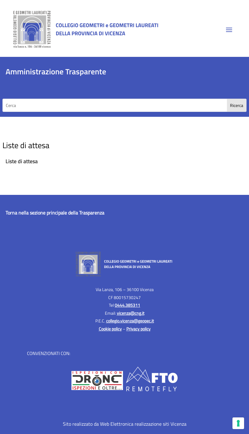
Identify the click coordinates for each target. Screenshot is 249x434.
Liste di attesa (22, 161)
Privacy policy (138, 329)
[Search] (236, 105)
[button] (229, 29)
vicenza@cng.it (130, 313)
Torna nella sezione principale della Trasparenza (55, 212)
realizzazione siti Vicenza (160, 424)
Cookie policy (110, 329)
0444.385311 (127, 305)
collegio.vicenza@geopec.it (130, 321)
